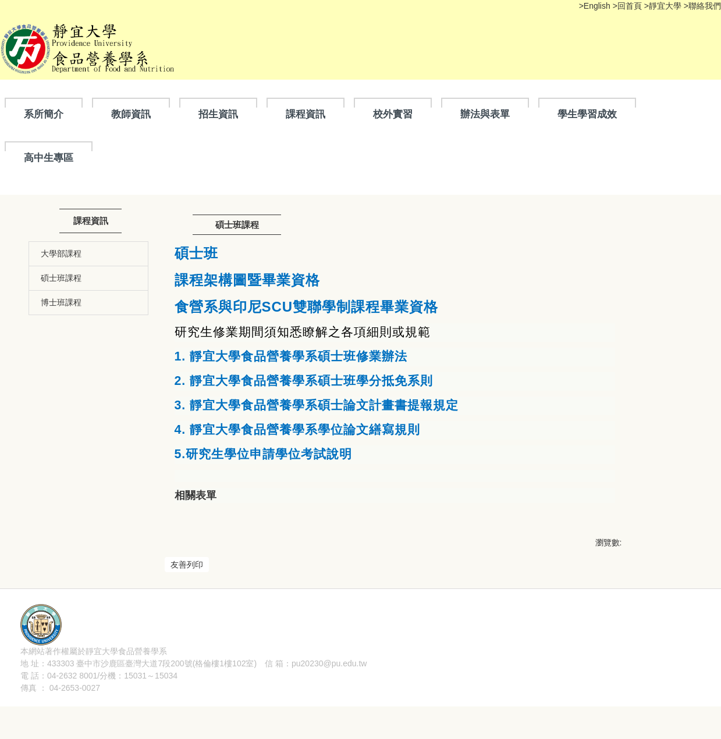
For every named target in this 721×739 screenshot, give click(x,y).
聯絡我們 (704, 5)
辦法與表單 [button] (485, 114)
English (597, 5)
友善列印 (187, 564)
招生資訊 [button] (218, 114)
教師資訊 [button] (131, 114)
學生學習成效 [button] (587, 114)
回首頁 (629, 5)
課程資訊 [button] (305, 114)
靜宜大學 (666, 5)
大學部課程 (61, 253)
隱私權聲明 (187, 683)
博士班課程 (61, 302)
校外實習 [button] (393, 114)
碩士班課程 (61, 278)
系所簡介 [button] (43, 114)
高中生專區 (48, 157)
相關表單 (195, 495)
